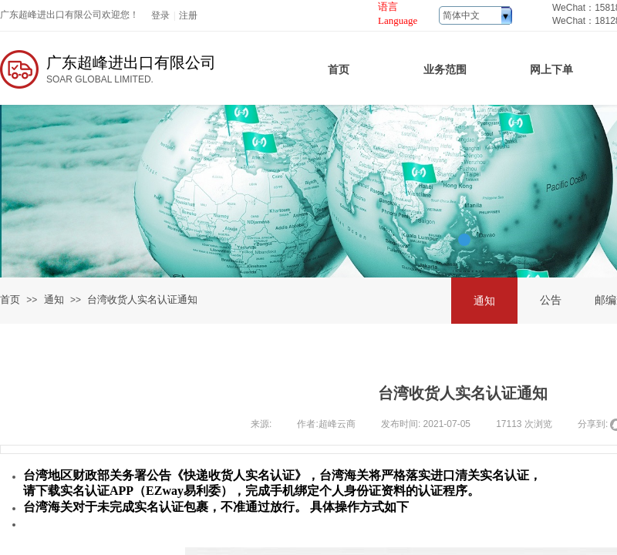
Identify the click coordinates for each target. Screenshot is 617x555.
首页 (10, 299)
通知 (54, 299)
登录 (160, 15)
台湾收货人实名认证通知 (142, 299)
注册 (188, 15)
